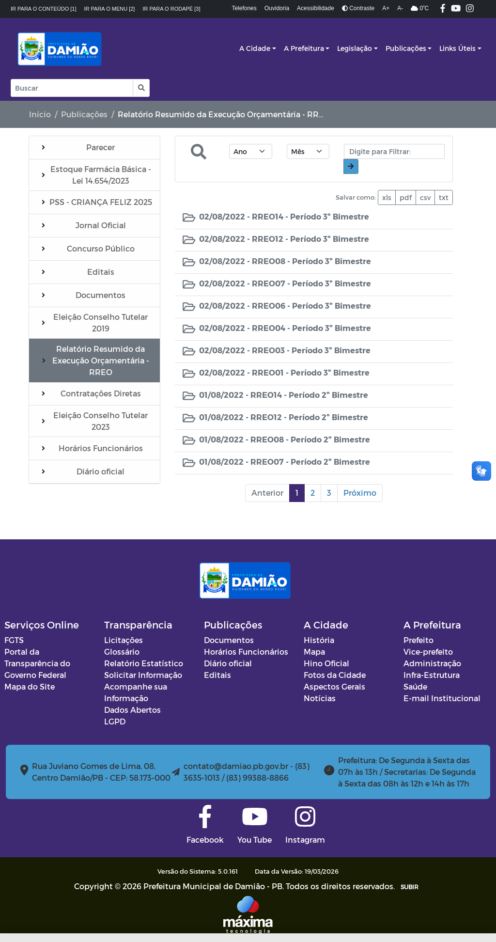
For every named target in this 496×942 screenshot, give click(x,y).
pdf (406, 197)
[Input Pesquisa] (72, 88)
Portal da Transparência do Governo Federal (37, 663)
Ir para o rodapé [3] (171, 9)
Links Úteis (457, 48)
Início (40, 114)
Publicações (406, 48)
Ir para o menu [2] (109, 9)
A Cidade (254, 48)
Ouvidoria (276, 8)
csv (425, 197)
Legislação (354, 48)
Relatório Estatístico (143, 663)
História (319, 639)
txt (444, 197)
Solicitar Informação (143, 674)
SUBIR (409, 886)
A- (400, 8)
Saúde (415, 686)
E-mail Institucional (441, 698)
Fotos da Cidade (335, 674)
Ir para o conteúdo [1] (44, 9)
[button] (141, 88)
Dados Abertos (132, 709)
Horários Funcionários (246, 651)
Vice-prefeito (428, 651)
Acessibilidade (315, 8)
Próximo (359, 492)
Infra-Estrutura (431, 674)
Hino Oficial (326, 663)
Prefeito (418, 639)
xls (386, 197)
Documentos (229, 639)
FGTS (14, 639)
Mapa (314, 651)
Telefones (244, 8)
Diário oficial (228, 663)
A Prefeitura (304, 48)
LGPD (114, 721)
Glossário (122, 651)
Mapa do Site (29, 686)
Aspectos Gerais (334, 686)
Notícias (320, 698)
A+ (385, 8)
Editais (217, 674)
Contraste (358, 8)
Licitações (123, 639)
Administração (432, 663)
